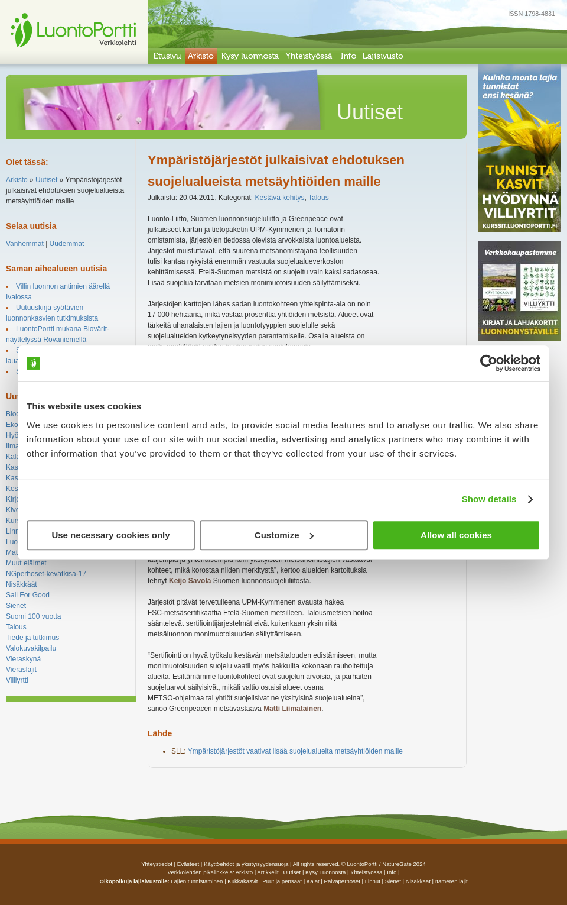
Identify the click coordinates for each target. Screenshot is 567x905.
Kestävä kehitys (279, 197)
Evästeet (188, 864)
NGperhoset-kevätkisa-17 (46, 574)
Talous (16, 627)
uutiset (292, 872)
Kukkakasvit (242, 881)
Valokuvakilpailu (31, 648)
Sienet (16, 606)
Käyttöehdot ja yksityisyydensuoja (246, 864)
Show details (489, 499)
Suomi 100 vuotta (33, 616)
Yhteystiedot (156, 864)
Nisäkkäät (21, 584)
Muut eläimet (26, 563)
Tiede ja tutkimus (32, 638)
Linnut (15, 531)
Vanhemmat (25, 244)
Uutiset (46, 180)
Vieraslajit (21, 669)
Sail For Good (28, 595)
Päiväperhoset (342, 881)
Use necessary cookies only (110, 535)
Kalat (14, 456)
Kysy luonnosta (325, 872)
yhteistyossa (366, 872)
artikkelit (267, 872)
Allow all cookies (456, 535)
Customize (284, 535)
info (391, 872)
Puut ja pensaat (282, 881)
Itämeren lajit (451, 881)
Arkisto (17, 180)
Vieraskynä (23, 659)
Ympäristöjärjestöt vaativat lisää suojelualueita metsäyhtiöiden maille (295, 751)
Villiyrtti (17, 680)
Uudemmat (67, 244)
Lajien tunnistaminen (197, 881)
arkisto (244, 872)
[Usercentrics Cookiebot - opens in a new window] (488, 363)
